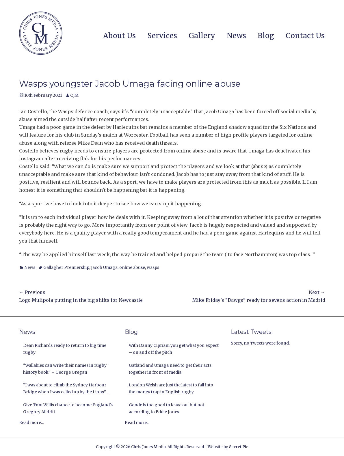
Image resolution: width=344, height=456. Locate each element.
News (236, 35)
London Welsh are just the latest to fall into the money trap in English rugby (171, 388)
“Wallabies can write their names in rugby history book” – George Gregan (65, 369)
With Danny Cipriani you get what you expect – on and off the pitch (174, 349)
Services (162, 35)
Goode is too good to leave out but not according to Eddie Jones (166, 408)
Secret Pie (238, 446)
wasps (153, 267)
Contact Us (305, 35)
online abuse (132, 267)
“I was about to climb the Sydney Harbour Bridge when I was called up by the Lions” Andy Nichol (64, 389)
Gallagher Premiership (66, 267)
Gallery (202, 35)
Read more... (31, 422)
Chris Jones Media (148, 446)
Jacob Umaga (104, 267)
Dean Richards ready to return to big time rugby (64, 349)
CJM (74, 95)
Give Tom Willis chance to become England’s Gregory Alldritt (68, 408)
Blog (266, 35)
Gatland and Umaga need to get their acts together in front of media (170, 369)
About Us (119, 35)
